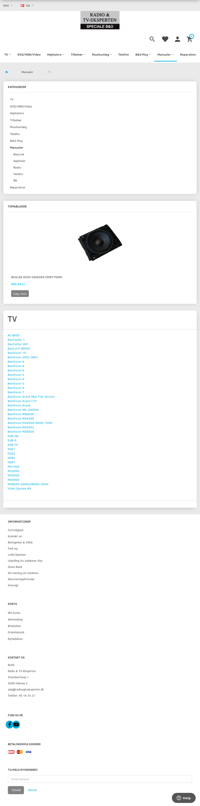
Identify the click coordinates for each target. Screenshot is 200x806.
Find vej (12, 548)
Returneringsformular (21, 579)
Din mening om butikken (23, 573)
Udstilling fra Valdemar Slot (25, 560)
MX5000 (13, 480)
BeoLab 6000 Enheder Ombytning (36, 277)
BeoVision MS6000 (21, 414)
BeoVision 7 (16, 392)
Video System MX (19, 488)
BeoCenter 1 (16, 339)
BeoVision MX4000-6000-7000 (30, 423)
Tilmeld (16, 790)
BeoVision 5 (16, 383)
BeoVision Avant (19, 405)
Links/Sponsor (17, 554)
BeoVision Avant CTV (22, 401)
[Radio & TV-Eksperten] (100, 20)
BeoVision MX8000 (21, 431)
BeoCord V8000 (19, 348)
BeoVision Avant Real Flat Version (31, 396)
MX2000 (13, 471)
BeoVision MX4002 (21, 427)
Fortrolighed (15, 530)
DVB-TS (13, 445)
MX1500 (13, 466)
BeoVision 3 (16, 374)
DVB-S (12, 440)
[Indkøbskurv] (190, 38)
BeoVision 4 (16, 361)
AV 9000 (14, 335)
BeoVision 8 (16, 366)
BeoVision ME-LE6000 (23, 409)
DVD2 (11, 453)
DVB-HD (13, 436)
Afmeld (32, 790)
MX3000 (13, 475)
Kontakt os (15, 536)
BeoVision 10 (17, 353)
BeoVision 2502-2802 (23, 357)
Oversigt (13, 585)
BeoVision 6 (16, 388)
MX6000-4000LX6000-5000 (28, 484)
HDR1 (11, 462)
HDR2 (11, 458)
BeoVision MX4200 (21, 418)
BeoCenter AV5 (18, 344)
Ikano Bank (15, 567)
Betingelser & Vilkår (20, 542)
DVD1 (11, 449)
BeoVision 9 (16, 370)
